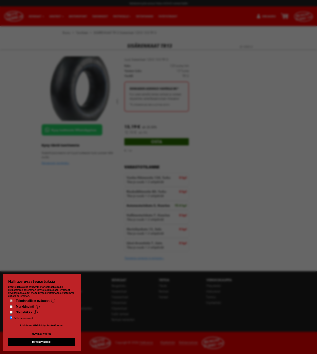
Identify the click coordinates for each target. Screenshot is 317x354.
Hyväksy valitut (41, 333)
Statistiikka (24, 312)
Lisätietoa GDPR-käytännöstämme (41, 325)
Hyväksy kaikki (41, 341)
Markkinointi (25, 307)
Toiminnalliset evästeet (33, 301)
